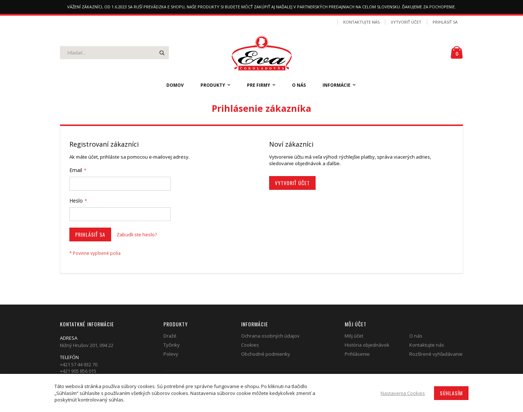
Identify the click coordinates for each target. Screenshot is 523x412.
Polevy (170, 354)
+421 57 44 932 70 (78, 364)
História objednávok (367, 345)
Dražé (170, 336)
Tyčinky (171, 345)
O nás (415, 336)
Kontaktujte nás (361, 22)
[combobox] (114, 52)
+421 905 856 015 (78, 371)
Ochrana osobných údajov (270, 336)
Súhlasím (451, 393)
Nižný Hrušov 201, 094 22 (86, 345)
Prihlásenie (357, 354)
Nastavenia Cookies (403, 393)
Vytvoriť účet (406, 22)
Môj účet (354, 336)
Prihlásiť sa (445, 22)
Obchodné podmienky (265, 354)
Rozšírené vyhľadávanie (436, 354)
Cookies (250, 345)
